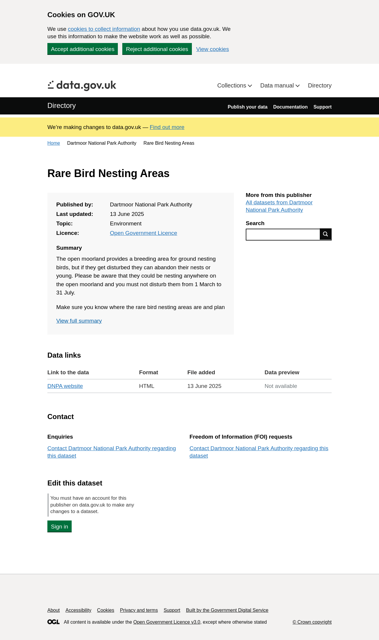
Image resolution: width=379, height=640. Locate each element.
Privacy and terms (139, 610)
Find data (326, 234)
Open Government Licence (143, 233)
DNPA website (65, 386)
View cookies (212, 49)
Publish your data (247, 106)
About (53, 610)
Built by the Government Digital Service (227, 610)
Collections (232, 85)
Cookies (105, 610)
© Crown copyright (312, 622)
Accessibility (78, 610)
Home (53, 143)
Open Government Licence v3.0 (166, 622)
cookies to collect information (104, 29)
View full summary (79, 321)
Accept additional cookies (82, 49)
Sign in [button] (59, 526)
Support (323, 106)
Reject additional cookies (157, 49)
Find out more (167, 127)
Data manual (278, 85)
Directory (320, 85)
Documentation (290, 106)
